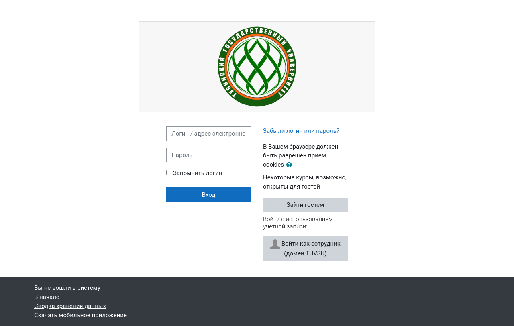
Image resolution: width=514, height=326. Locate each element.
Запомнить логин (197, 173)
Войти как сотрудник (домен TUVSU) (305, 248)
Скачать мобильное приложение (80, 315)
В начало (46, 297)
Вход (209, 194)
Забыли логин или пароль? (301, 130)
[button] (291, 165)
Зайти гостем (305, 204)
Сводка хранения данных (70, 306)
